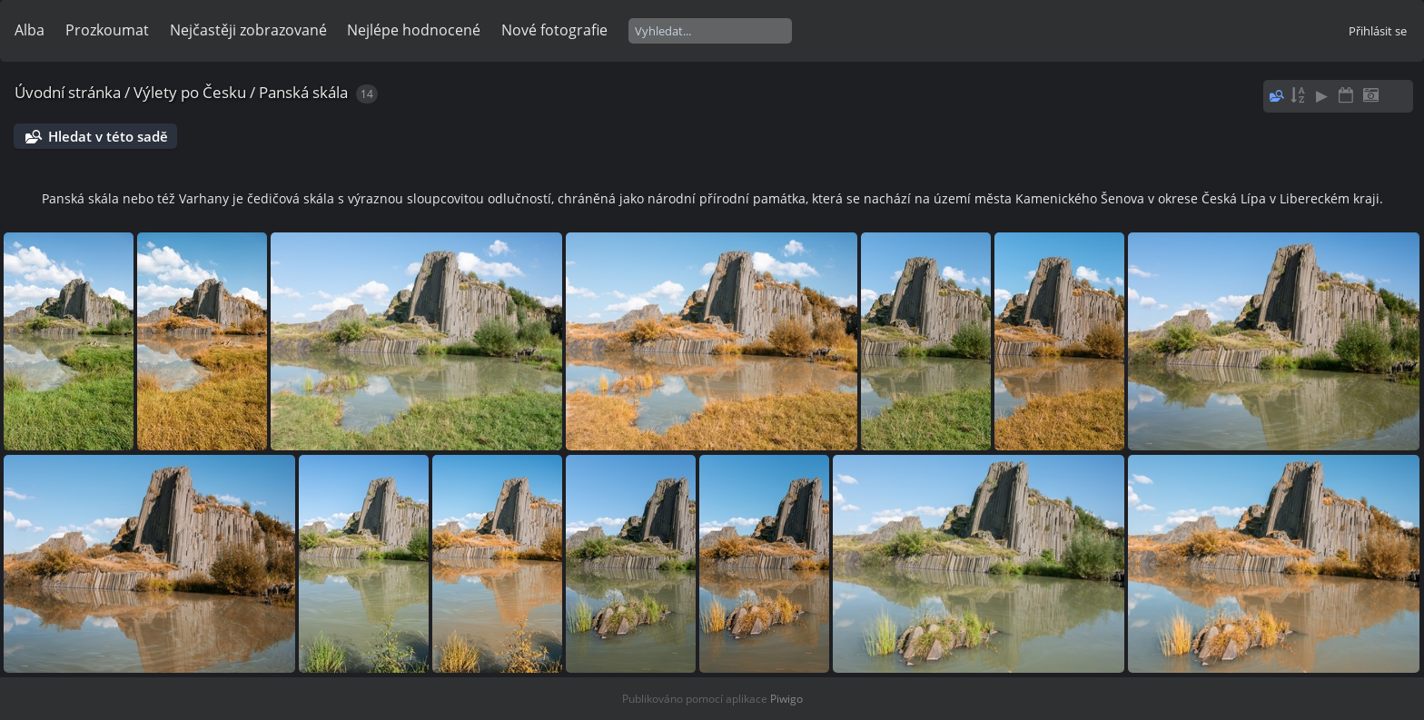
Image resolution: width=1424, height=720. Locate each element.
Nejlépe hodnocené (413, 30)
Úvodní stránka (68, 92)
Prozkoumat (107, 30)
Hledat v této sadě (108, 136)
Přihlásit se (1378, 31)
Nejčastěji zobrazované (248, 30)
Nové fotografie (554, 30)
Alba (29, 30)
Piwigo (786, 698)
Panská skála (303, 92)
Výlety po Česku (190, 92)
